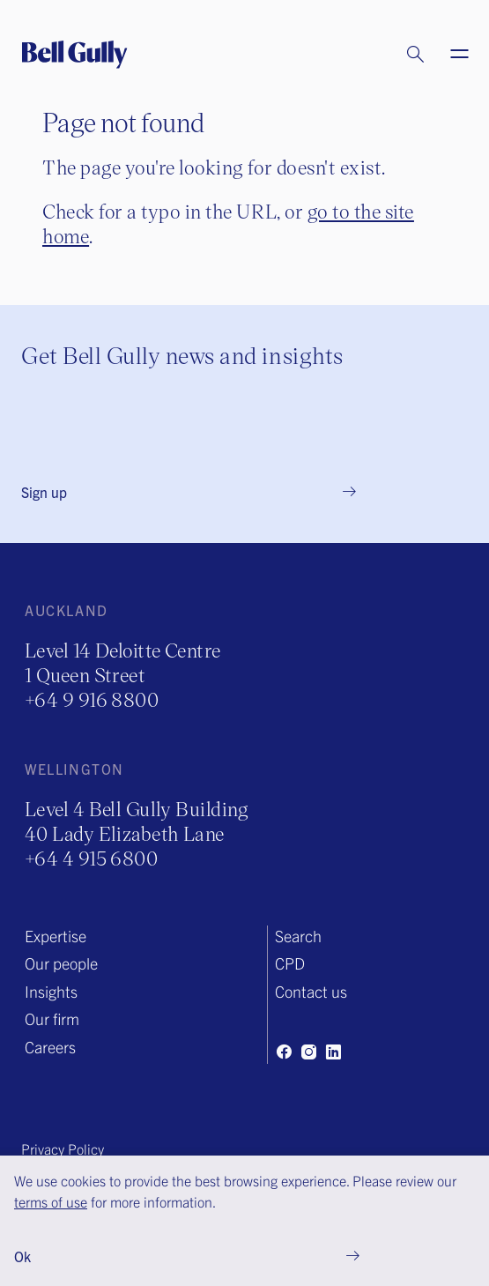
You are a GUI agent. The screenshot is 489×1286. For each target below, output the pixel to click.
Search (298, 935)
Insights (51, 991)
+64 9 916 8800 (92, 699)
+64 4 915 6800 (91, 858)
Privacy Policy (62, 1148)
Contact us (311, 991)
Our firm (52, 1018)
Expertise (55, 935)
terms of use (50, 1201)
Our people (61, 963)
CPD (290, 963)
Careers (50, 1047)
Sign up (44, 492)
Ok (22, 1256)
